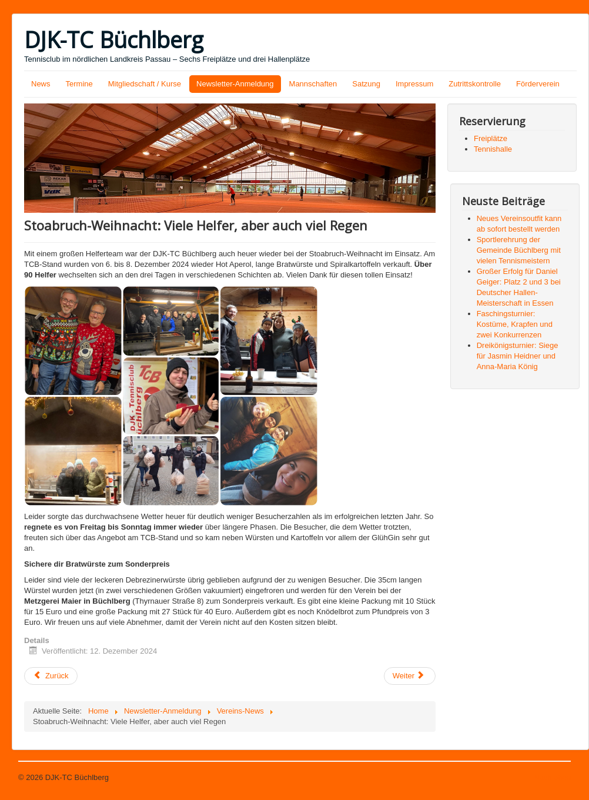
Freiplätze (490, 138)
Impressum (414, 83)
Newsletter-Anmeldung (235, 83)
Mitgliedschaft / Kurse (144, 83)
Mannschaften (313, 83)
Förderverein (538, 83)
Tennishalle (493, 149)
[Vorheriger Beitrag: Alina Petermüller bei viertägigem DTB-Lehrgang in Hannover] (51, 676)
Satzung (366, 83)
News (41, 83)
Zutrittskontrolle (475, 83)
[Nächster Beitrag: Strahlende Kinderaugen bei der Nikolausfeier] (410, 676)
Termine (79, 83)
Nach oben (552, 777)
